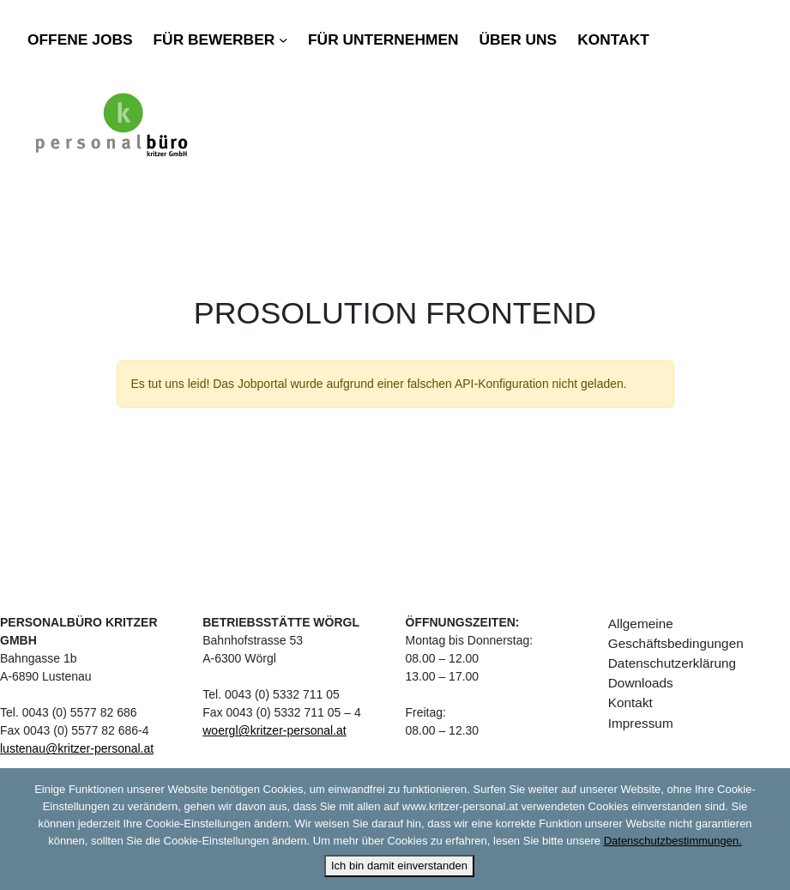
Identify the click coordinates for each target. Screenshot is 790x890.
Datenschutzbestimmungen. (673, 840)
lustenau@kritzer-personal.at (77, 748)
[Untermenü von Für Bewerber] (283, 39)
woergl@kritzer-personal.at (274, 730)
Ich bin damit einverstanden (399, 865)
